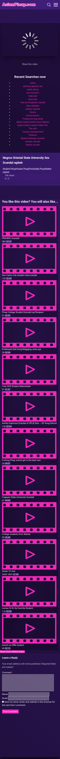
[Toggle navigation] (56, 4)
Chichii (33, 112)
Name (5, 697)
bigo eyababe (32, 105)
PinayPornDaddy (31, 169)
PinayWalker (45, 169)
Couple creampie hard (32, 131)
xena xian (32, 99)
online (33, 83)
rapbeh (6, 172)
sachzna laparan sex (33, 86)
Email (4, 701)
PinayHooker (16, 169)
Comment (7, 672)
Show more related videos (12, 651)
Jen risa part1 (32, 92)
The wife (33, 128)
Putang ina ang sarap (33, 118)
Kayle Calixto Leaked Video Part (33, 125)
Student (6, 169)
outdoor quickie (32, 109)
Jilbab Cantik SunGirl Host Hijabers (33, 122)
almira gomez (32, 115)
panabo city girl (32, 141)
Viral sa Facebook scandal (32, 102)
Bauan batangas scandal (32, 138)
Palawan (33, 135)
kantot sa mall (32, 144)
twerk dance (33, 89)
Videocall (32, 96)
